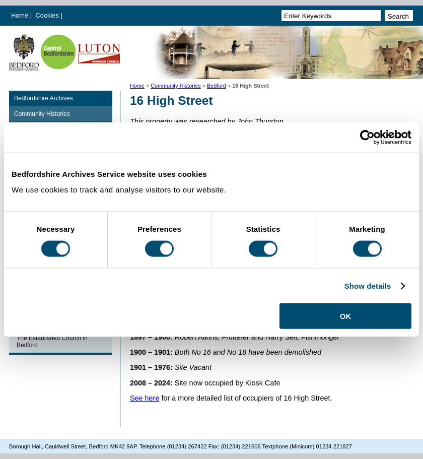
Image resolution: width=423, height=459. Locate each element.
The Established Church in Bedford (52, 342)
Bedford (216, 86)
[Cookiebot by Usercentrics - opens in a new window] (367, 137)
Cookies (48, 15)
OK (345, 316)
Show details (367, 285)
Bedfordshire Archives (43, 98)
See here (144, 398)
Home (19, 15)
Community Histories (176, 86)
